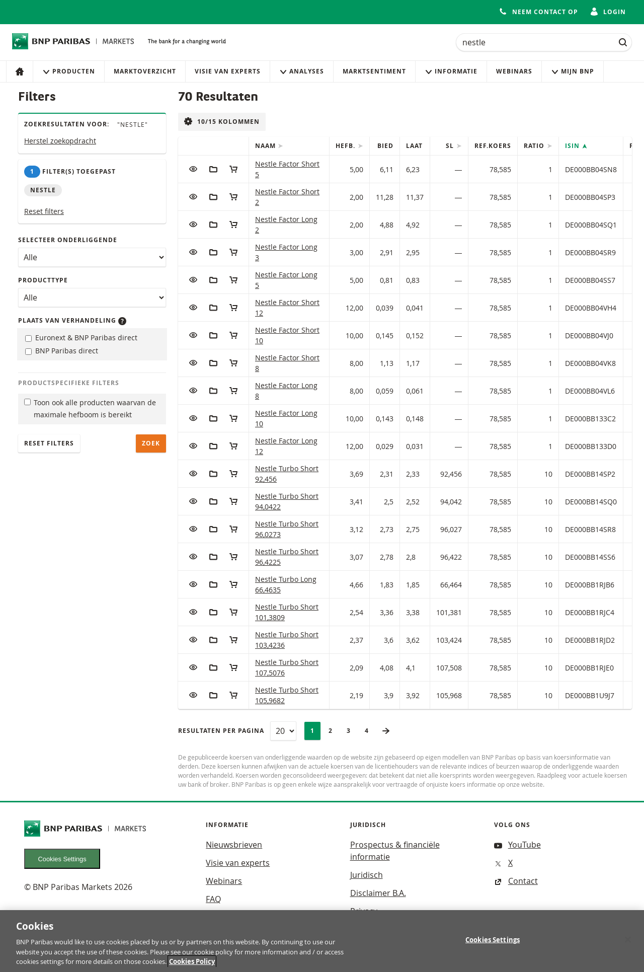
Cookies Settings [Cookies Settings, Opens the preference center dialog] (492, 945)
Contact (516, 881)
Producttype (43, 280)
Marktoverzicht (145, 71)
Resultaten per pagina (221, 730)
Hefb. (346, 145)
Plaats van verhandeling (72, 320)
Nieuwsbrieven (234, 844)
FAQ (213, 899)
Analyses (301, 71)
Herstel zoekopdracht (60, 140)
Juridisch (366, 874)
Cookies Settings (62, 859)
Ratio (535, 145)
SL (451, 145)
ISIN (573, 145)
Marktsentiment (374, 71)
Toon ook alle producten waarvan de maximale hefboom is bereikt (90, 409)
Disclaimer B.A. (378, 893)
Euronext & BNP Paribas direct (81, 337)
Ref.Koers (492, 145)
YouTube (517, 845)
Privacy (363, 911)
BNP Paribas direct (61, 350)
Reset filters (44, 211)
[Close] (628, 945)
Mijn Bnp (572, 71)
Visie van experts (228, 71)
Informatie (451, 71)
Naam (266, 145)
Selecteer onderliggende (67, 240)
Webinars (514, 71)
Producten (68, 71)
